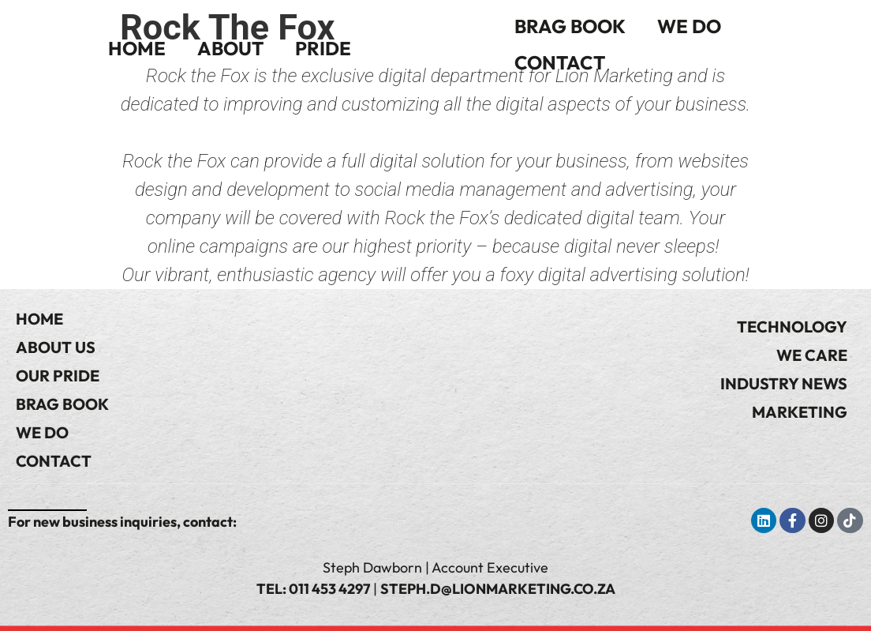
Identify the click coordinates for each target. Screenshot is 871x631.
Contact (559, 62)
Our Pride (57, 375)
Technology (792, 326)
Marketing (799, 412)
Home (137, 48)
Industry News (783, 383)
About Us (55, 347)
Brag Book (570, 26)
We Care (811, 355)
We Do (689, 26)
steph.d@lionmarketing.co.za (497, 589)
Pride (323, 48)
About (230, 48)
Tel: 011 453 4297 (313, 589)
